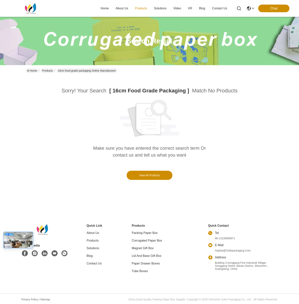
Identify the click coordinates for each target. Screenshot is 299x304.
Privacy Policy (29, 299)
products (141, 8)
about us (122, 8)
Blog (90, 255)
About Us (93, 232)
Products (47, 70)
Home (104, 8)
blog (202, 8)
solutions (160, 8)
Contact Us (94, 263)
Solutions (93, 248)
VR (190, 8)
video (177, 8)
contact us (219, 8)
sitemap (45, 299)
